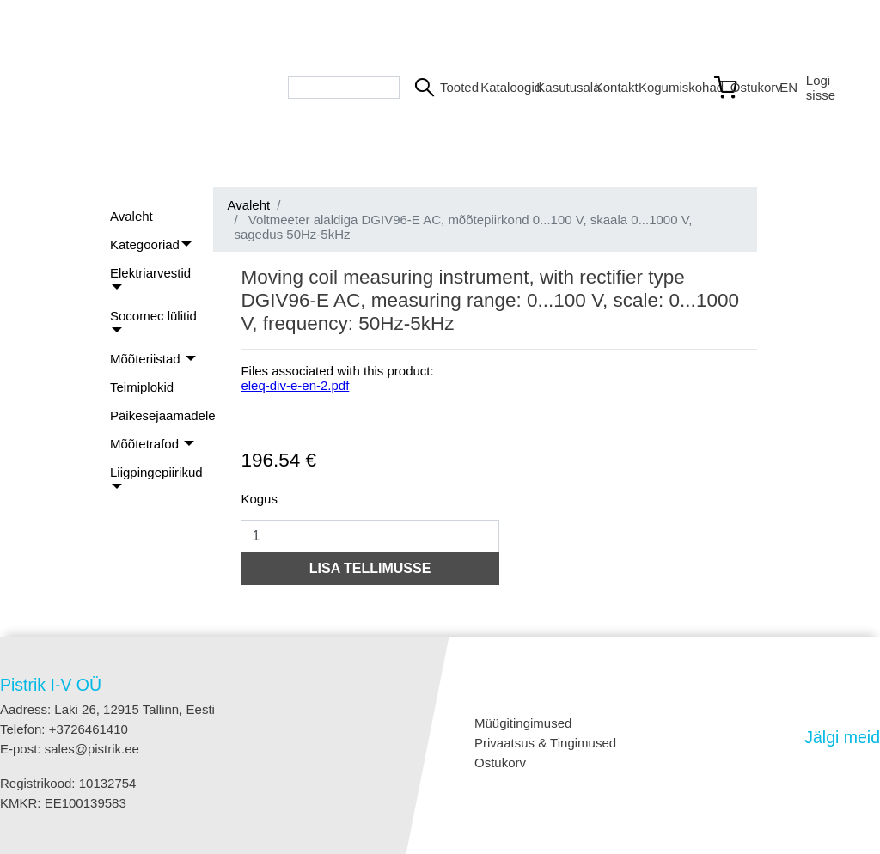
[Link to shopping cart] (739, 87)
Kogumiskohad (668, 87)
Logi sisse (820, 87)
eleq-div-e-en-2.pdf (295, 385)
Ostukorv (500, 762)
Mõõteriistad (147, 358)
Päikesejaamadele (163, 415)
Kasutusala (558, 87)
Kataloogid (501, 87)
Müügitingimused (522, 723)
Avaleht (131, 216)
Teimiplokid (142, 387)
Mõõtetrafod (146, 443)
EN (785, 87)
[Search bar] (344, 87)
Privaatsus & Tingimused (545, 742)
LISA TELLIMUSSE (370, 568)
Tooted (453, 87)
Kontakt (610, 87)
